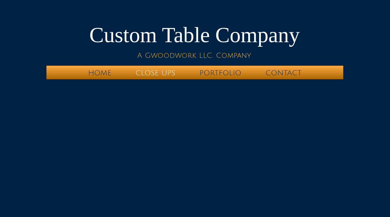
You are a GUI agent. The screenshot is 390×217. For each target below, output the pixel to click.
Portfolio (220, 73)
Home (99, 73)
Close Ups (155, 73)
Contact (283, 73)
